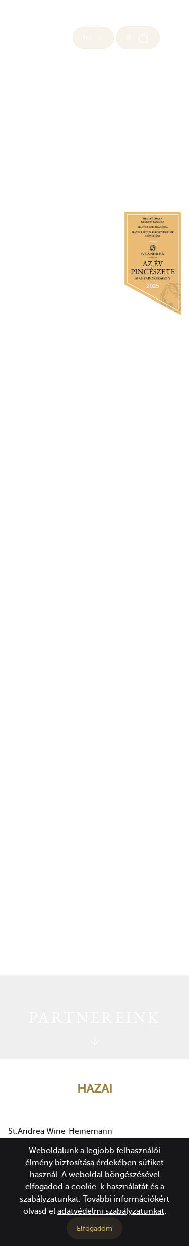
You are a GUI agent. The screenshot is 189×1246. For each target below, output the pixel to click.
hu (93, 37)
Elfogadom (94, 1228)
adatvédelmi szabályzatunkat (110, 1211)
